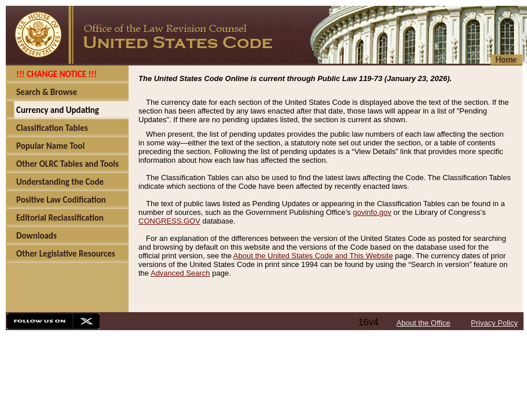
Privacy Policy (494, 323)
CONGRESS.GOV (169, 221)
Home (506, 59)
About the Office (424, 323)
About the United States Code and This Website (313, 255)
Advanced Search (180, 273)
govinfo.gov (372, 212)
